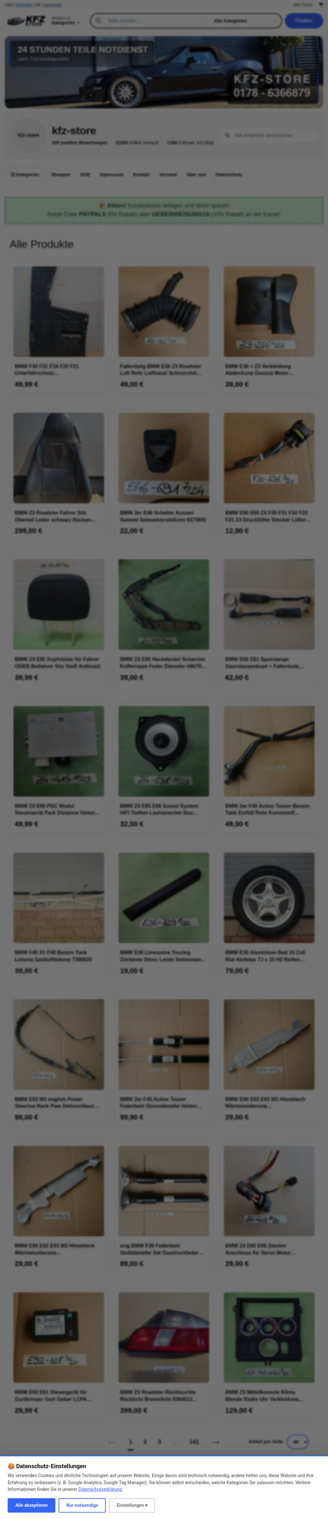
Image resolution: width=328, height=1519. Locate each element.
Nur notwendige (82, 1505)
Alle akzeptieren (31, 1505)
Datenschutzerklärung (100, 1489)
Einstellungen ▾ (132, 1505)
